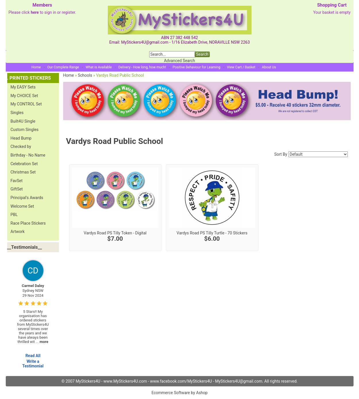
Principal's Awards (27, 197)
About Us (269, 67)
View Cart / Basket (241, 67)
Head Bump (21, 138)
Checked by (21, 146)
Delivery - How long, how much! (142, 67)
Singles (17, 112)
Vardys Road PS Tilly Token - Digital (115, 233)
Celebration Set (24, 163)
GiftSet (17, 189)
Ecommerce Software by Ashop (179, 392)
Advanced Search (179, 60)
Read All (32, 355)
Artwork (18, 231)
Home (36, 67)
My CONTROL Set (26, 104)
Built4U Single (23, 121)
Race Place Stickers (28, 223)
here (35, 12)
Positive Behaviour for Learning (196, 67)
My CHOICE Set (24, 95)
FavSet (17, 180)
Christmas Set (23, 172)
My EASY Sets (23, 87)
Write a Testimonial (32, 363)
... (42, 342)
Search (202, 54)
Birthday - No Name (28, 155)
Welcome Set (22, 206)
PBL (14, 214)
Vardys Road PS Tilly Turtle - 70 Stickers (211, 233)
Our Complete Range (63, 67)
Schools (85, 75)
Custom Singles (25, 129)
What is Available (99, 67)
